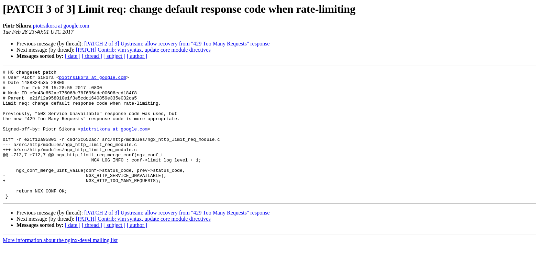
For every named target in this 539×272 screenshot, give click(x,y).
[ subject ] (114, 56)
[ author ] (137, 56)
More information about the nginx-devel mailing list (60, 266)
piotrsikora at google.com (61, 26)
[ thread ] (92, 56)
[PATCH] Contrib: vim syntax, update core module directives (143, 50)
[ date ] (72, 56)
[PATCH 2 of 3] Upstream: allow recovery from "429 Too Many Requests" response (177, 43)
